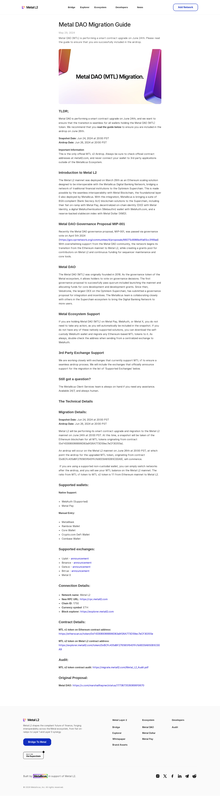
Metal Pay (147, 738)
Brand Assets (119, 744)
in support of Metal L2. (62, 776)
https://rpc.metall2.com (94, 599)
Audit (175, 727)
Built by (27, 776)
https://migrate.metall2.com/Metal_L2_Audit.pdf (120, 667)
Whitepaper (118, 738)
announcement (80, 558)
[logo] (30, 7)
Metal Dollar (149, 733)
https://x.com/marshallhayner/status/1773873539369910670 (108, 685)
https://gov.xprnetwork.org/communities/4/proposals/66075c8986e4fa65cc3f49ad (109, 239)
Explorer (117, 733)
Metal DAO (148, 727)
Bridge (116, 727)
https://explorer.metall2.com (97, 611)
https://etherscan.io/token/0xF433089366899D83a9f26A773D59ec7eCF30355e (106, 633)
